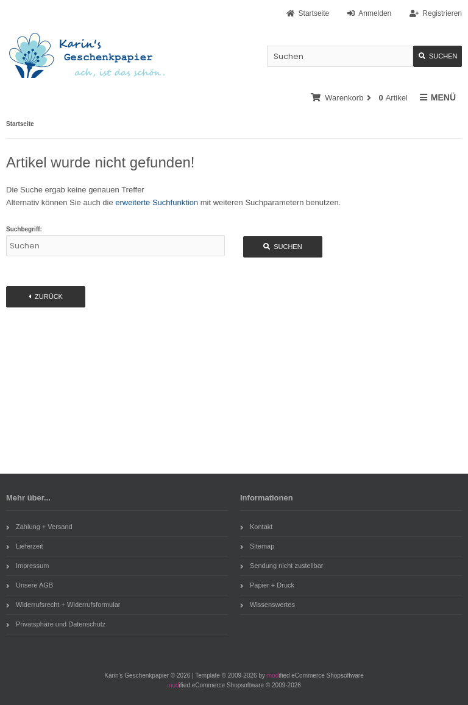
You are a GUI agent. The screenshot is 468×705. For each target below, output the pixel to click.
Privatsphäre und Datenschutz (55, 624)
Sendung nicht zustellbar (281, 565)
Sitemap (257, 546)
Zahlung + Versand (39, 526)
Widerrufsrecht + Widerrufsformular (63, 604)
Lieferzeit (24, 546)
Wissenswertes (267, 604)
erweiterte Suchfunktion (156, 202)
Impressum (27, 565)
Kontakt (256, 526)
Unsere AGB (29, 585)
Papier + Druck (267, 585)
